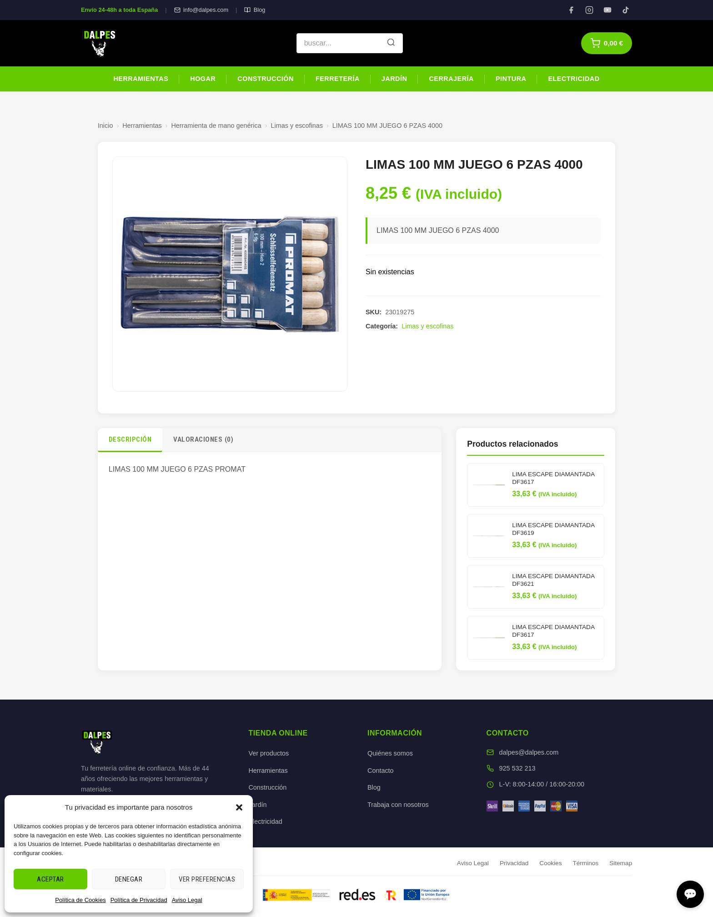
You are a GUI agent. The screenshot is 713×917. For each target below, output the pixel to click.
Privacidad (514, 863)
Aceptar (50, 879)
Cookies (550, 863)
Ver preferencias (207, 879)
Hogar (203, 78)
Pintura (511, 78)
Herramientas (140, 78)
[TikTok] (625, 10)
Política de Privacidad (138, 900)
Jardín (394, 78)
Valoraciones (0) (203, 439)
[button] (239, 807)
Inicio (105, 125)
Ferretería (338, 78)
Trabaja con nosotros (398, 804)
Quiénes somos (390, 753)
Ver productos (268, 753)
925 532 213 (517, 768)
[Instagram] (589, 10)
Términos (585, 863)
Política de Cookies (80, 900)
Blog (254, 9)
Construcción (265, 78)
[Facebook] (571, 10)
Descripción (130, 439)
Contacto (380, 770)
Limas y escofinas (297, 125)
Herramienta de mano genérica (216, 125)
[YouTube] (607, 10)
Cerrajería (451, 78)
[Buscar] (391, 43)
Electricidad (573, 78)
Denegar (129, 879)
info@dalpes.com (201, 9)
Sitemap (620, 863)
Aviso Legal (187, 900)
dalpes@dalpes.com (529, 752)
